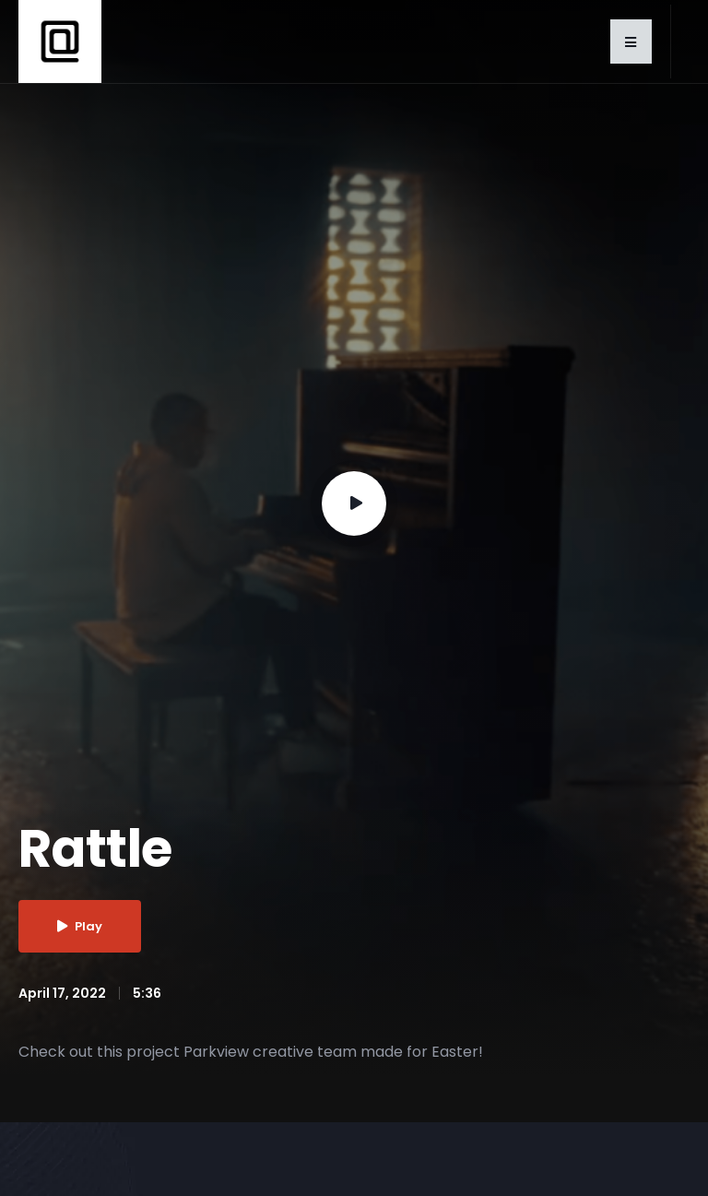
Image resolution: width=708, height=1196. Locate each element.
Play (79, 926)
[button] (631, 41)
